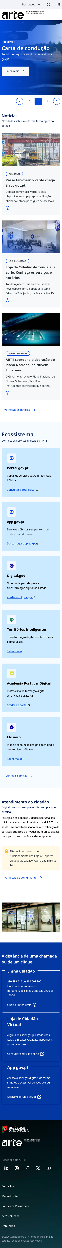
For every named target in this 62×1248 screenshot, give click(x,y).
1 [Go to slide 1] (29, 101)
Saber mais (15, 651)
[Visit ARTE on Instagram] (16, 1168)
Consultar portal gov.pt (22, 489)
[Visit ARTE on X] (38, 1168)
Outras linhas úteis (22, 1005)
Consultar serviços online (25, 1054)
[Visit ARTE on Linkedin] (6, 1168)
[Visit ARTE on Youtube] (48, 1168)
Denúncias (8, 1226)
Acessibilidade (11, 1216)
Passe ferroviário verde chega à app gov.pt (30, 183)
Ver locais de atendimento (20, 879)
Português (31, 5)
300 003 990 (33, 981)
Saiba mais (15, 71)
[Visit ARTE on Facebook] (27, 1168)
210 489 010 (14, 981)
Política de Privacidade (16, 1206)
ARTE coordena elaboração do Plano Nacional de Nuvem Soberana (30, 364)
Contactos (8, 1186)
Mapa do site (10, 1196)
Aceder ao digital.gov (21, 597)
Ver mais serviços (19, 776)
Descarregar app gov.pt (22, 543)
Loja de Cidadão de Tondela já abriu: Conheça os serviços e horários (30, 272)
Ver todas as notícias (17, 410)
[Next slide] (56, 101)
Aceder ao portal (18, 705)
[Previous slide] (19, 101)
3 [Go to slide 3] (47, 101)
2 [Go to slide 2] (38, 101)
